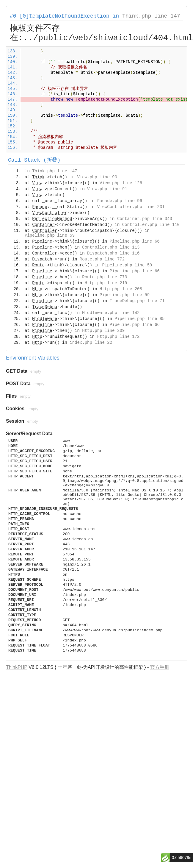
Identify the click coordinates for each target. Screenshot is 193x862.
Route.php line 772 (102, 259)
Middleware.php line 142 (110, 312)
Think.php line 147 (151, 16)
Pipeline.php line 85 (139, 318)
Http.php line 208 (121, 289)
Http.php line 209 (103, 330)
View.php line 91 (107, 189)
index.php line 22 (91, 342)
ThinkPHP (16, 667)
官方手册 (159, 667)
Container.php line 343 (144, 218)
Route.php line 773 (104, 277)
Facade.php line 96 (119, 201)
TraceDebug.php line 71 (137, 301)
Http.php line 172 (118, 336)
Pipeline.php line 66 (135, 241)
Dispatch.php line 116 (113, 253)
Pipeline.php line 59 (50, 235)
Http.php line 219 (106, 283)
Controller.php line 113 (110, 247)
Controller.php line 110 (151, 224)
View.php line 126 (121, 183)
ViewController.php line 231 (131, 206)
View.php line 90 (97, 177)
